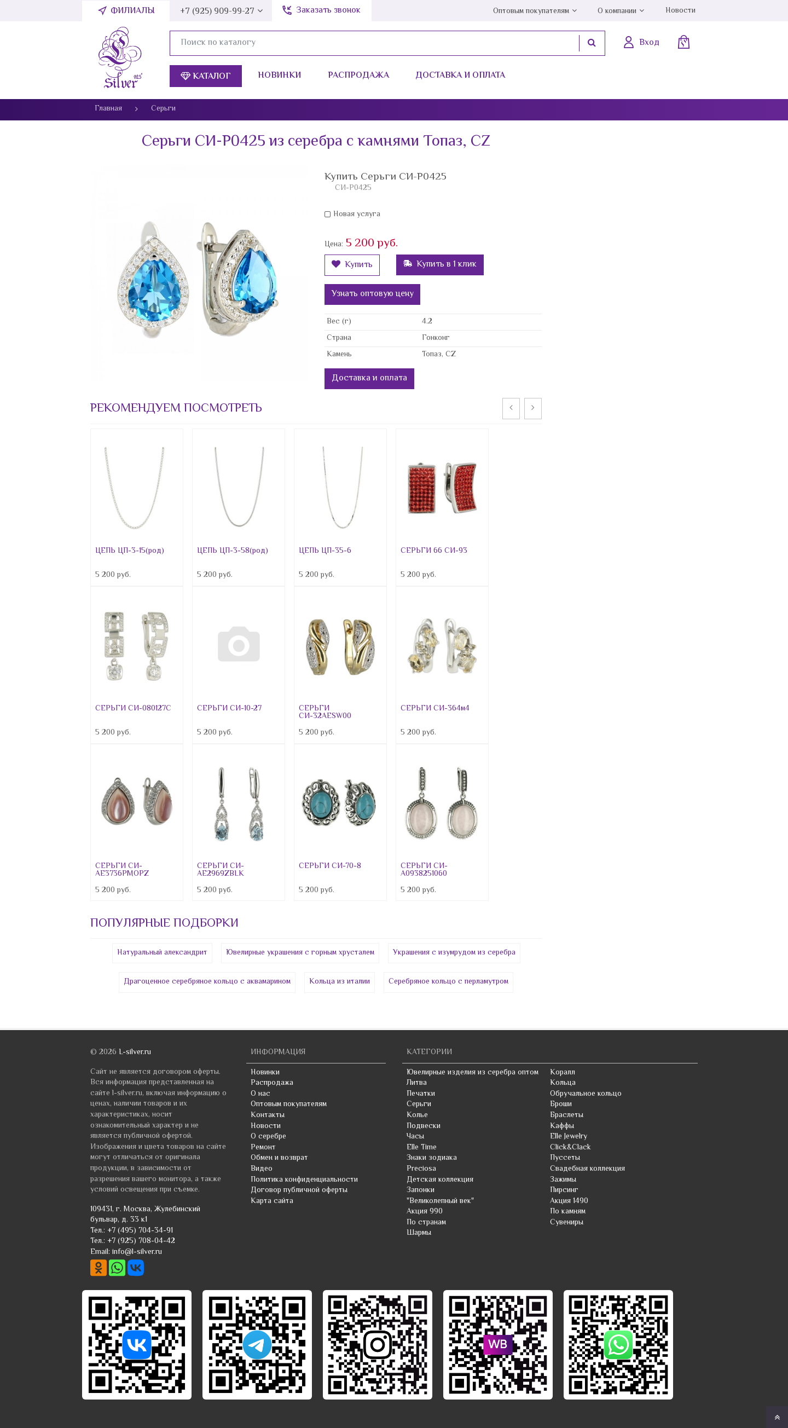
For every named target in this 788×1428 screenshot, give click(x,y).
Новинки (279, 76)
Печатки (421, 1094)
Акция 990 (425, 1212)
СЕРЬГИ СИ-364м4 (435, 709)
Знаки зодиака (432, 1158)
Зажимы (563, 1180)
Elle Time (422, 1148)
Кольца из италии (339, 982)
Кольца (563, 1083)
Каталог (206, 77)
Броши (561, 1105)
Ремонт (263, 1148)
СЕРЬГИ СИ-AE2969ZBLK (220, 870)
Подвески (424, 1126)
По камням (568, 1212)
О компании (617, 11)
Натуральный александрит (162, 953)
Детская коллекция (440, 1180)
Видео (262, 1169)
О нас (260, 1094)
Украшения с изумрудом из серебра (454, 953)
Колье (417, 1115)
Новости (680, 11)
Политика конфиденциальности (304, 1180)
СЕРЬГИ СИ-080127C (133, 709)
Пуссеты (565, 1158)
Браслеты (566, 1115)
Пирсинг (564, 1190)
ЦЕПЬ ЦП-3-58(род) (232, 551)
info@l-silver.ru (137, 1252)
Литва (417, 1083)
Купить (352, 265)
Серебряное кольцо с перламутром (448, 982)
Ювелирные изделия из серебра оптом (472, 1073)
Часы (415, 1137)
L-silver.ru (135, 1053)
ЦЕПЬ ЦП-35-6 (325, 551)
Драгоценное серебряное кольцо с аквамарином (207, 982)
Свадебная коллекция (587, 1169)
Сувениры (566, 1223)
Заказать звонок (328, 11)
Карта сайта (272, 1201)
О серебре (268, 1137)
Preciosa (421, 1169)
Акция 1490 (569, 1201)
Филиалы (133, 11)
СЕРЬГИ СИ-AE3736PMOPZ (122, 870)
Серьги (419, 1105)
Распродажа (358, 76)
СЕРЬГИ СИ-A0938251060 (424, 870)
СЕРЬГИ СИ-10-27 (229, 709)
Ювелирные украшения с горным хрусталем (300, 953)
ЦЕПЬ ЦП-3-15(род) (129, 551)
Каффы (562, 1126)
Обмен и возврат (279, 1158)
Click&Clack (570, 1148)
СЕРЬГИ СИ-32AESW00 (325, 712)
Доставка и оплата (460, 76)
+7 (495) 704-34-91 (140, 1231)
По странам (426, 1223)
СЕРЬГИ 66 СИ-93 (434, 551)
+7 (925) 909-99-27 (217, 12)
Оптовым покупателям (531, 11)
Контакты (268, 1115)
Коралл (562, 1073)
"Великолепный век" (440, 1201)
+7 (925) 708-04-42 (141, 1241)
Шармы (419, 1233)
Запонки (420, 1190)
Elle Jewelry (568, 1137)
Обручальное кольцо (586, 1094)
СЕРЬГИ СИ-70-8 (330, 866)
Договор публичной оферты (299, 1190)
